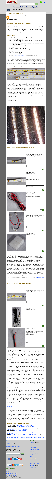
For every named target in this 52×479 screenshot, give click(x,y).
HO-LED (32, 426)
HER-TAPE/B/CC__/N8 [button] (30, 212)
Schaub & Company (33, 461)
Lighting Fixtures (9, 15)
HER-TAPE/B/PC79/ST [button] (30, 308)
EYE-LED (30, 425)
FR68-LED (22, 425)
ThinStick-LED (19, 428)
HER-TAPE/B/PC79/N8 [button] (30, 192)
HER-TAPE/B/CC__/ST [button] (30, 328)
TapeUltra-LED (17, 430)
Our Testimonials (17, 448)
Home (7, 440)
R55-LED (17, 425)
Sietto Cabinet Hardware (34, 463)
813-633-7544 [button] (21, 2)
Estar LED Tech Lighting (34, 449)
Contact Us (17, 10)
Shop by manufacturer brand (11, 469)
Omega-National (33, 458)
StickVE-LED (34, 428)
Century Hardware (33, 447)
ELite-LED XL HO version (22, 429)
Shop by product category (10, 471)
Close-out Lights (17, 436)
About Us (21, 10)
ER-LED (26, 425)
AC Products (32, 442)
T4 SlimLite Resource (36, 434)
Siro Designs (32, 465)
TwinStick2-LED (41, 428)
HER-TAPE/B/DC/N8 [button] (30, 233)
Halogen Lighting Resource (24, 437)
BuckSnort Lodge (33, 445)
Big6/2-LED (28, 426)
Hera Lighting (32, 454)
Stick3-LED (24, 428)
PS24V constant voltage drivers (20, 55)
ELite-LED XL (14, 429)
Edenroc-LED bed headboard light (16, 434)
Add (43, 169)
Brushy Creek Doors (33, 444)
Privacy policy (14, 475)
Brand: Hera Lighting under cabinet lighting (19, 15)
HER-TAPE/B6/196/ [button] (30, 172)
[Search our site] (27, 4)
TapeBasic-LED (23, 430)
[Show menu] (8, 10)
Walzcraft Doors (33, 467)
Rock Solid (32, 460)
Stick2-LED (29, 428)
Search (36, 4)
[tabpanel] (28, 1)
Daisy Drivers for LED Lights (12, 433)
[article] (26, 161)
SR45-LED (19, 426)
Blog (24, 10)
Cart (44, 2)
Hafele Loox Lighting (34, 452)
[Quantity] (41, 169)
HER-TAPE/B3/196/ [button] (30, 151)
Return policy (8, 475)
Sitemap (16, 446)
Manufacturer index (9, 448)
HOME (14, 10)
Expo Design (32, 451)
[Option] (35, 166)
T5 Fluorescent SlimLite (27, 434)
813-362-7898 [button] (28, 2)
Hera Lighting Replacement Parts (12, 437)
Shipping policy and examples (11, 473)
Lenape (31, 456)
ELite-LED (9, 429)
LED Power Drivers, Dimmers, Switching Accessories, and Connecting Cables (27, 432)
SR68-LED (23, 426)
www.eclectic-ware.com (13, 440)
